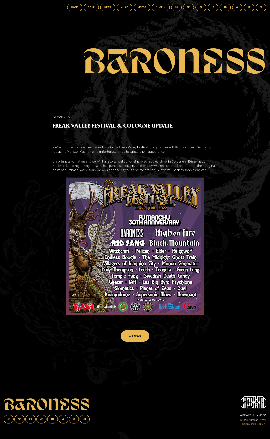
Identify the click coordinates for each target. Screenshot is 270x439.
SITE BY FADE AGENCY (254, 424)
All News (135, 344)
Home (74, 7)
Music (124, 7)
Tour (91, 7)
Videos (142, 7)
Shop (161, 7)
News (107, 7)
